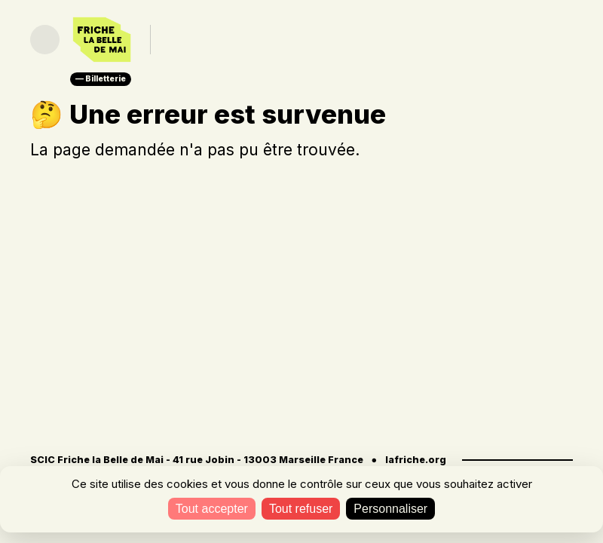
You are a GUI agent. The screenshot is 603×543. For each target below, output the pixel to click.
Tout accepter (212, 508)
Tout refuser (300, 508)
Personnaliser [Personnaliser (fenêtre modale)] (390, 508)
